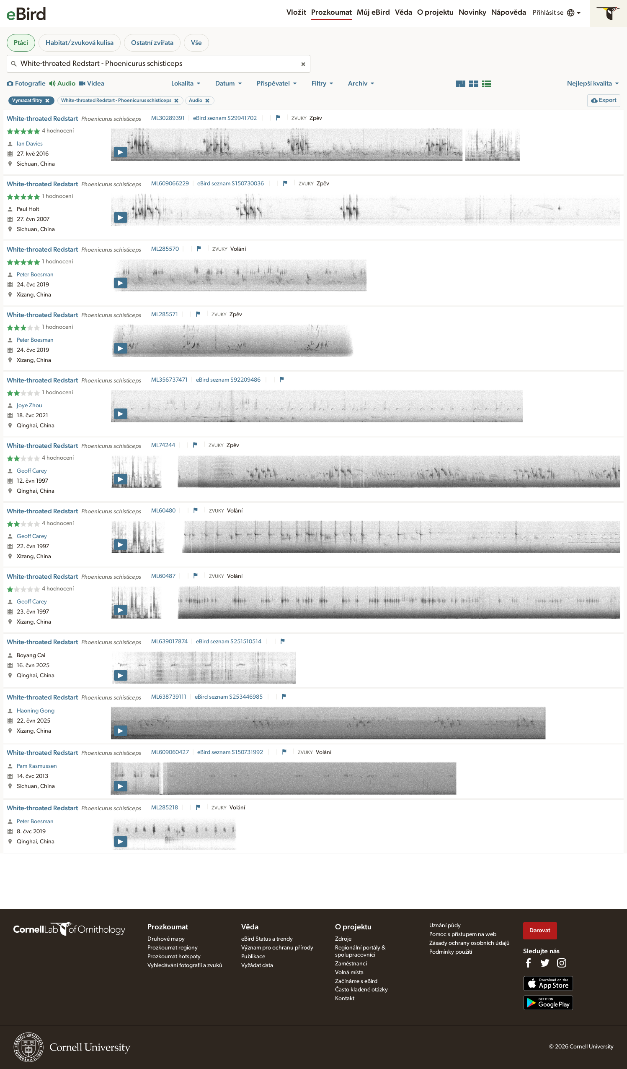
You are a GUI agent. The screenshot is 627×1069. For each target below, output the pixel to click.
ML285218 (164, 808)
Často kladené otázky (361, 990)
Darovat (539, 930)
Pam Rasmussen (37, 766)
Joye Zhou (29, 405)
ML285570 (165, 249)
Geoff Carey (32, 471)
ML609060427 (170, 752)
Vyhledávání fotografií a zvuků (184, 965)
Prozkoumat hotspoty (174, 957)
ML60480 (163, 511)
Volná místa (349, 972)
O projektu (435, 12)
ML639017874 (169, 642)
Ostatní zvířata (152, 42)
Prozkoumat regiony (172, 948)
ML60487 (163, 576)
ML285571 (164, 314)
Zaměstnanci (351, 964)
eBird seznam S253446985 (229, 697)
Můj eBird (373, 12)
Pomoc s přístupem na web (462, 934)
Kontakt (344, 998)
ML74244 (163, 445)
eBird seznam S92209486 (229, 380)
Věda (403, 12)
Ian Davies (30, 144)
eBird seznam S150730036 (231, 184)
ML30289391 (168, 118)
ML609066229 (170, 184)
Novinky (472, 12)
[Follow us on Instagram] (562, 963)
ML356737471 (169, 380)
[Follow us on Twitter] (545, 963)
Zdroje (343, 939)
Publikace (253, 957)
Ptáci (21, 42)
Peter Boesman (35, 275)
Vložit (296, 12)
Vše (196, 42)
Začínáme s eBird (356, 981)
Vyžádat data (257, 965)
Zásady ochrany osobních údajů (469, 943)
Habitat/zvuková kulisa (80, 42)
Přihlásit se (548, 12)
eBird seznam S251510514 (229, 642)
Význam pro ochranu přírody (277, 948)
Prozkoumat (331, 12)
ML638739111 (168, 697)
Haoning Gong (35, 711)
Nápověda (508, 12)
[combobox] (159, 63)
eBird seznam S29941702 (225, 118)
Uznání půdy (445, 926)
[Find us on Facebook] (528, 963)
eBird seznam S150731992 (230, 752)
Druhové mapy (166, 939)
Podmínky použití (450, 952)
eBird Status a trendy (267, 939)
